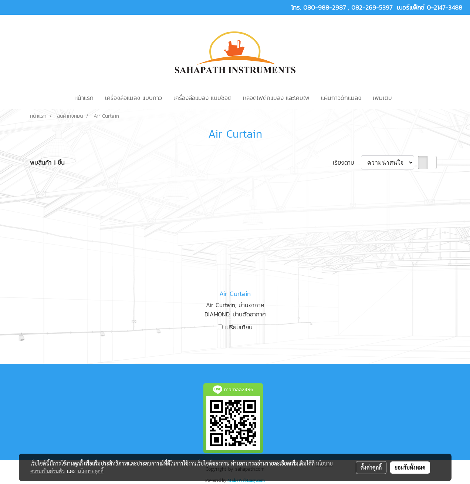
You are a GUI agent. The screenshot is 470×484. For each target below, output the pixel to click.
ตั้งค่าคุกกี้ (371, 467)
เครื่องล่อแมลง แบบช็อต (202, 97)
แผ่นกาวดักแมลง (341, 97)
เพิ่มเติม (382, 97)
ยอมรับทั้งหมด (410, 467)
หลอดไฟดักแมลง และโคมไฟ (276, 97)
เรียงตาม (347, 162)
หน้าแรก (84, 97)
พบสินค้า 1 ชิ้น (47, 162)
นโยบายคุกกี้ (91, 471)
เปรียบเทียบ (238, 327)
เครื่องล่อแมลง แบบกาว (133, 97)
